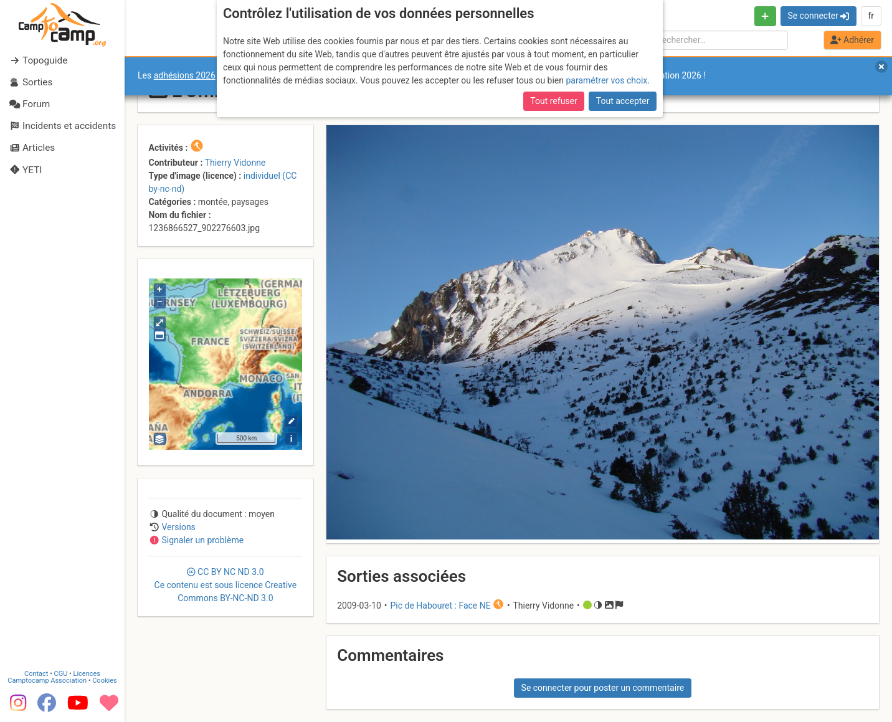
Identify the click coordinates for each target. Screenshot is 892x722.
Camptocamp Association (47, 681)
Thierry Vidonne (235, 163)
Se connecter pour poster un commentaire (603, 688)
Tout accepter (623, 101)
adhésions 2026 (185, 75)
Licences (87, 674)
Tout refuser (553, 101)
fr (871, 16)
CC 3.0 (225, 585)
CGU (61, 674)
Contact (36, 674)
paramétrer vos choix (606, 80)
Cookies (104, 681)
